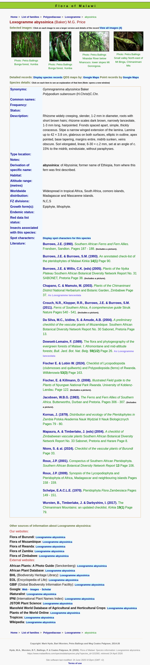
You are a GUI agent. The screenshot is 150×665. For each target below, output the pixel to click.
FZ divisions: (19, 201)
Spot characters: (22, 238)
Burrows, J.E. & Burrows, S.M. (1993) (70, 256)
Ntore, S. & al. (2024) (58, 448)
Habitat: (16, 175)
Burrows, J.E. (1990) (58, 244)
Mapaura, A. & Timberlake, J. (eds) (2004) (73, 431)
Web (24, 589)
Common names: (23, 99)
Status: (15, 110)
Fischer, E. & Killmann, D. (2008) (66, 380)
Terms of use (75, 663)
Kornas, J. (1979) (55, 414)
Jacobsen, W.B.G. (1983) (61, 397)
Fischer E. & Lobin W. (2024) (64, 363)
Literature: (18, 243)
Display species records (47, 77)
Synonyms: (18, 89)
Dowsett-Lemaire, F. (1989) (62, 341)
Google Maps (91, 77)
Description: (19, 116)
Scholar (46, 589)
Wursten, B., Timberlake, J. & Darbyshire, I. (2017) (79, 502)
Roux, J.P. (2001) (55, 461)
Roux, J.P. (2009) (55, 473)
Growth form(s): (22, 206)
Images (34, 589)
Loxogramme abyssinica (50, 537)
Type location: (20, 154)
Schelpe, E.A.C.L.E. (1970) (62, 490)
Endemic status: (22, 212)
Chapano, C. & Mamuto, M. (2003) (67, 285)
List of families (30, 16)
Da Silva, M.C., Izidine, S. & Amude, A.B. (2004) (77, 320)
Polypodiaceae (52, 16)
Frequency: (18, 105)
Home (14, 16)
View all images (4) (110, 27)
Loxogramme (72, 16)
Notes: (15, 159)
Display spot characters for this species (67, 238)
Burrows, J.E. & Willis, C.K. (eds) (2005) (72, 268)
